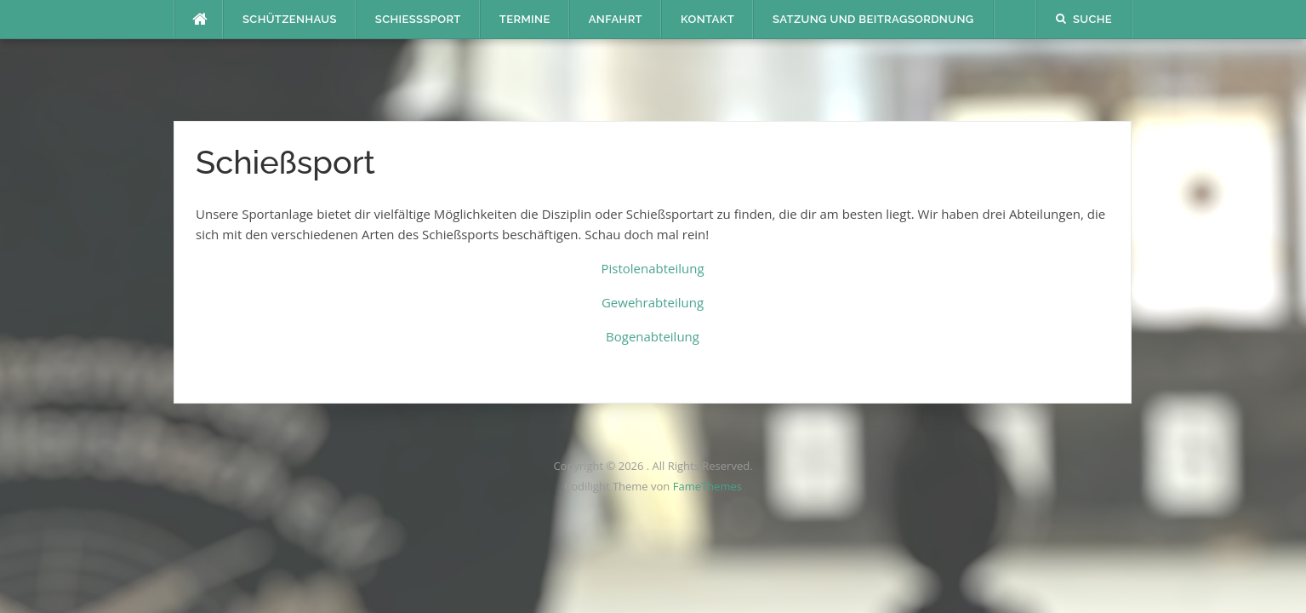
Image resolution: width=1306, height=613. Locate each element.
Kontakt (707, 19)
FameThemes (707, 486)
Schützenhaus (289, 19)
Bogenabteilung (652, 336)
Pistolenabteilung (652, 268)
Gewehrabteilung (653, 302)
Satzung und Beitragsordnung (873, 19)
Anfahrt (615, 19)
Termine (524, 19)
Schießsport (418, 19)
